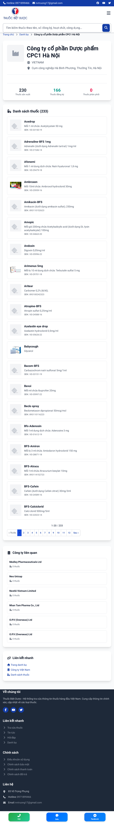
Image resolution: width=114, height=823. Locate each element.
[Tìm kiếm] (106, 28)
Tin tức (9, 732)
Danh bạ (24, 34)
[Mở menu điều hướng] (108, 13)
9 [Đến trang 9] (53, 533)
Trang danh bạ (17, 664)
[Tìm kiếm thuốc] (57, 27)
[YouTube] (103, 3)
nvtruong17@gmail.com (28, 802)
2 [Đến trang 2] (23, 533)
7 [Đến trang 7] (45, 533)
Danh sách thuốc (18, 674)
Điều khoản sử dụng (16, 759)
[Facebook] (98, 3)
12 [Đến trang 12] (69, 533)
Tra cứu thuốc (13, 727)
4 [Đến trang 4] (32, 533)
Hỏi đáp (9, 737)
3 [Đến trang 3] (28, 533)
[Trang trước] (12, 532)
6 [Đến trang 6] (40, 533)
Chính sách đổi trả (15, 774)
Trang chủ (8, 34)
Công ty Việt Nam (18, 669)
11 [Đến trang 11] (63, 533)
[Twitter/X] (109, 3)
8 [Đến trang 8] (49, 533)
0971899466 (24, 796)
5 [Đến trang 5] (36, 533)
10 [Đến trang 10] (58, 533)
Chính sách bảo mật (16, 764)
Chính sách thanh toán (17, 769)
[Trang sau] (76, 532)
